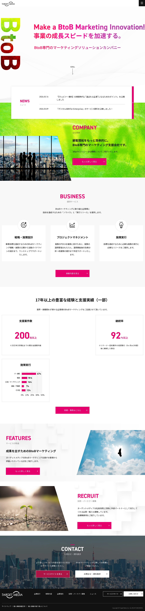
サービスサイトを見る (53, 574)
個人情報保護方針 (20, 606)
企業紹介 (37, 594)
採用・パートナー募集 (77, 594)
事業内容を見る (72, 273)
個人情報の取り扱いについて (38, 606)
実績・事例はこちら (72, 410)
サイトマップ (6, 606)
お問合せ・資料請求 (92, 574)
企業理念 (60, 594)
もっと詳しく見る (89, 161)
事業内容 (49, 594)
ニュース (93, 594)
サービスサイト (112, 594)
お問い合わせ (133, 594)
